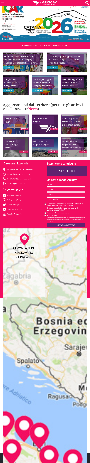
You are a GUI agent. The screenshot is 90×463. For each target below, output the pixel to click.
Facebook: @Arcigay (14, 195)
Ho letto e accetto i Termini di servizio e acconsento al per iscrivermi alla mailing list (65, 204)
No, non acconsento (52, 215)
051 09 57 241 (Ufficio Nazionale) (19, 179)
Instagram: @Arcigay (14, 200)
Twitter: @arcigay (13, 204)
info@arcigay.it (12, 184)
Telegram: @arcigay (14, 209)
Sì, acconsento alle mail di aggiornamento (58, 213)
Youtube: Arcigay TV (14, 214)
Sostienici (67, 171)
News (32, 109)
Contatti (22, 184)
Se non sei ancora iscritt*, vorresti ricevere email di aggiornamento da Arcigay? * (62, 209)
